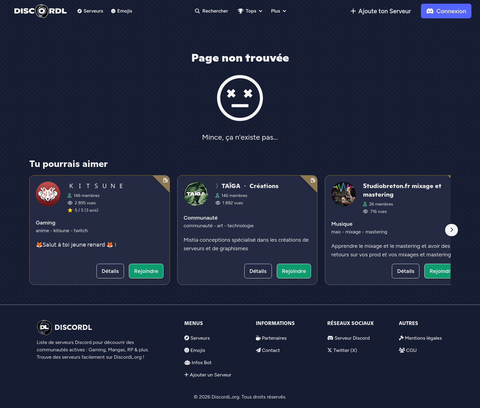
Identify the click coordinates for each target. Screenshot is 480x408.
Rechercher (211, 11)
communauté (199, 226)
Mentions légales (423, 338)
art (220, 226)
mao (336, 232)
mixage (353, 232)
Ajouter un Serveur (210, 375)
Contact (271, 350)
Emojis (121, 11)
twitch (81, 230)
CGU (411, 350)
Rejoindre (146, 271)
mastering (376, 232)
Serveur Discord (352, 338)
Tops (247, 11)
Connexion (446, 11)
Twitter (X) (345, 350)
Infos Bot (202, 362)
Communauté (201, 217)
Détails (110, 271)
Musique (341, 224)
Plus (275, 11)
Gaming (45, 222)
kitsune (62, 230)
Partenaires (274, 338)
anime (43, 230)
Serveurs (90, 11)
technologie (240, 226)
